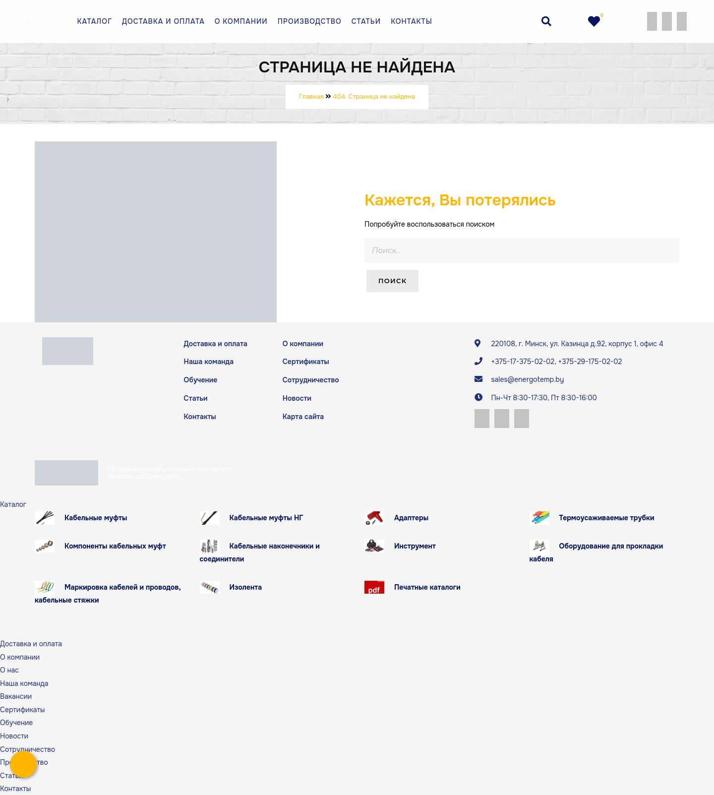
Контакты (411, 21)
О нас (9, 669)
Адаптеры (411, 517)
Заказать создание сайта (144, 476)
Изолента (246, 586)
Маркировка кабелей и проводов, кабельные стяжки (108, 593)
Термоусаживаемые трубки (606, 517)
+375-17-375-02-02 (522, 361)
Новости (297, 397)
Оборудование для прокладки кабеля (596, 552)
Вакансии (16, 696)
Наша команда (209, 361)
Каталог (94, 21)
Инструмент (415, 545)
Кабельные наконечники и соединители (260, 552)
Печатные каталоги (427, 586)
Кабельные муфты (95, 517)
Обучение (200, 379)
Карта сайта (303, 416)
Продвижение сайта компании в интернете (170, 469)
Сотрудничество (311, 379)
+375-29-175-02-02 (590, 361)
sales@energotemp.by (527, 379)
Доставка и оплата (163, 21)
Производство (310, 21)
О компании (241, 21)
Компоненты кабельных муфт (115, 545)
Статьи (366, 21)
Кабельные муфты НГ (266, 517)
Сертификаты (306, 361)
